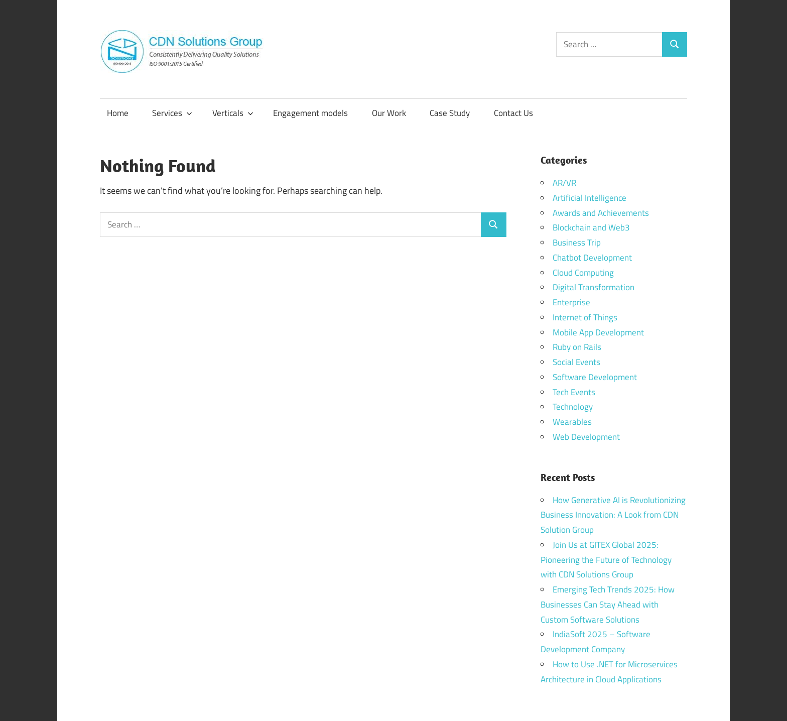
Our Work (389, 112)
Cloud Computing (583, 272)
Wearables (572, 421)
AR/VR (564, 182)
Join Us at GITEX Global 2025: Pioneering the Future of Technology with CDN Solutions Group (606, 559)
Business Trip (577, 242)
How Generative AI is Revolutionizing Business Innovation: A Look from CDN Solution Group (613, 515)
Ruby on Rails (577, 346)
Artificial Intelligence (589, 197)
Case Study (450, 112)
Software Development (595, 377)
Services (172, 112)
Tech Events (574, 392)
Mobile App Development (598, 332)
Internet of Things (585, 317)
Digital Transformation (593, 287)
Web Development (586, 436)
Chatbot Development (592, 257)
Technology (573, 406)
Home (117, 112)
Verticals (232, 112)
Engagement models (310, 112)
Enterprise (571, 302)
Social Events (576, 362)
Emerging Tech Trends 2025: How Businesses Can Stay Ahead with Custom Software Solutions (608, 604)
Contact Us (513, 112)
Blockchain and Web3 (591, 227)
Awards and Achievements (601, 212)
